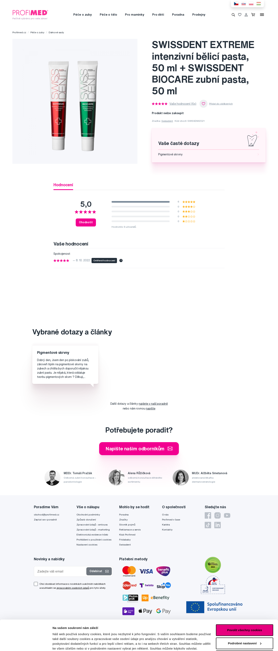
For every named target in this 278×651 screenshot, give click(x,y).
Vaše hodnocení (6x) (182, 103)
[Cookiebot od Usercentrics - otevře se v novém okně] (25, 643)
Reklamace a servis (129, 529)
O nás (165, 514)
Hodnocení (63, 185)
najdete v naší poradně (153, 403)
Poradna (178, 14)
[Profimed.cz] (30, 14)
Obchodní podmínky (88, 514)
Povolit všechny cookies (244, 604)
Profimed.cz (19, 32)
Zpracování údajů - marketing (93, 529)
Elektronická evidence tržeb (92, 534)
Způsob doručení (86, 519)
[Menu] (262, 14)
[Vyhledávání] (233, 14)
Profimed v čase (171, 519)
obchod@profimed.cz (46, 514)
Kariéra (166, 524)
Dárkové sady (56, 32)
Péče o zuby (82, 14)
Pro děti (158, 14)
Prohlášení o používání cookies (94, 539)
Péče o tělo (108, 14)
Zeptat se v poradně (45, 519)
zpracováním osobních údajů (72, 588)
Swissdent (167, 121)
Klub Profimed (127, 534)
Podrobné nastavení (67, 643)
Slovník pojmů (127, 524)
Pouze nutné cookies (244, 630)
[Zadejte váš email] (61, 571)
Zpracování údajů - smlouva (92, 524)
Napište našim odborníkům (139, 448)
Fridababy (125, 539)
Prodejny (198, 14)
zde (94, 632)
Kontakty (167, 529)
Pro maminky (134, 14)
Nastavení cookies (87, 544)
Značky (123, 519)
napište (150, 408)
